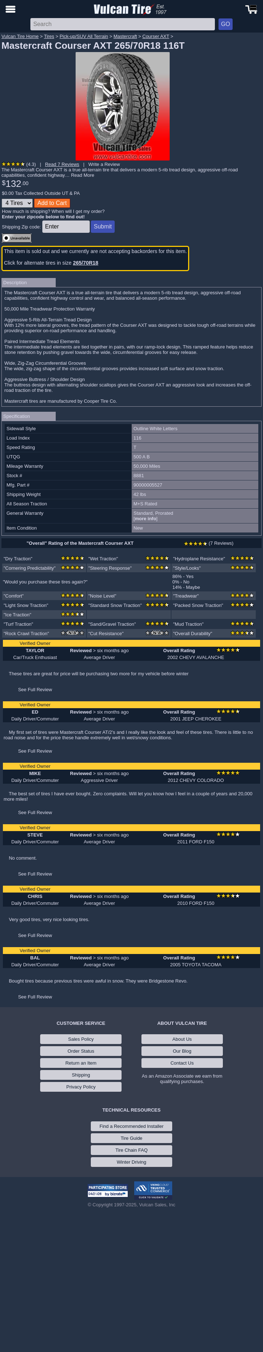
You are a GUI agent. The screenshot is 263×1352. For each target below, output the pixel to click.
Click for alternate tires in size (51, 263)
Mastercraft (125, 36)
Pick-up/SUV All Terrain (84, 36)
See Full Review (35, 689)
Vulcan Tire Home (20, 36)
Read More (82, 175)
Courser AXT (156, 36)
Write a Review (104, 164)
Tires (49, 36)
